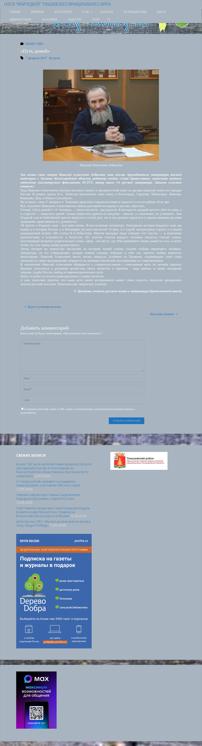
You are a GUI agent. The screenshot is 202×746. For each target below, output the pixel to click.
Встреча (54, 58)
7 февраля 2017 (36, 58)
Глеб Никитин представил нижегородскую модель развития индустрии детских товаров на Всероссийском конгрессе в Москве (53, 512)
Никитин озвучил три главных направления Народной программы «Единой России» (48, 497)
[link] (109, 19)
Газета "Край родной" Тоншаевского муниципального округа (57, 4)
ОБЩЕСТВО (34, 44)
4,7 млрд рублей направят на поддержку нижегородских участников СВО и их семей (48, 483)
